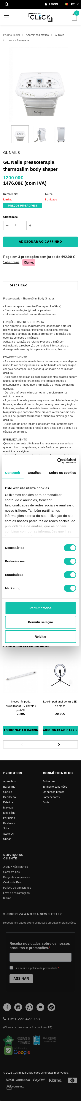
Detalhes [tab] (34, 472)
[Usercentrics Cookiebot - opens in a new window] (57, 461)
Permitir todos (41, 608)
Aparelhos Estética (37, 35)
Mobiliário (9, 812)
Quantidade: (11, 217)
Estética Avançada (18, 40)
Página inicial (11, 35)
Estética (8, 802)
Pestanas (9, 823)
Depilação (9, 797)
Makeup (8, 807)
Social (46, 802)
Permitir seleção (40, 622)
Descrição (18, 285)
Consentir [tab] (12, 472)
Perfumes (9, 818)
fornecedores (51, 797)
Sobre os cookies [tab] (62, 472)
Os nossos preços (54, 791)
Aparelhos (9, 781)
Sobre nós (49, 781)
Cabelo (7, 791)
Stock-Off (8, 833)
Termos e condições (55, 786)
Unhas (7, 838)
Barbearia (9, 786)
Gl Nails (60, 35)
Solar (6, 828)
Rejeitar (40, 636)
